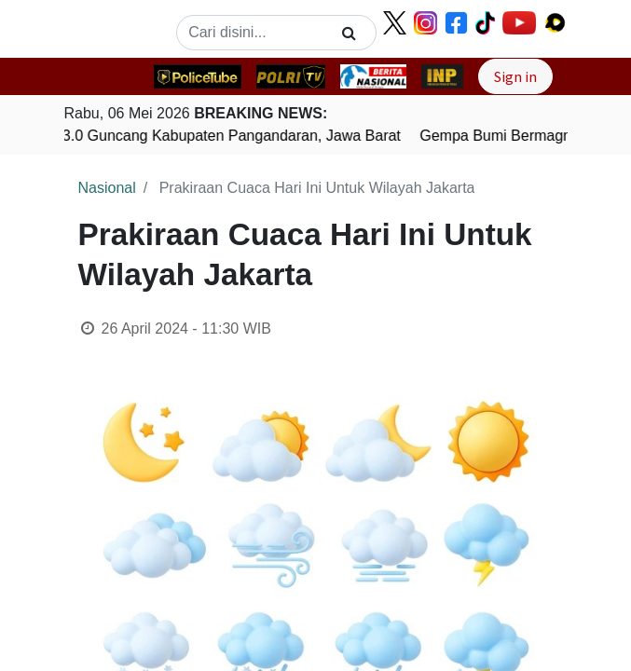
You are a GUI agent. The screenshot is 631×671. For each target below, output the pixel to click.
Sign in (515, 76)
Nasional (107, 188)
